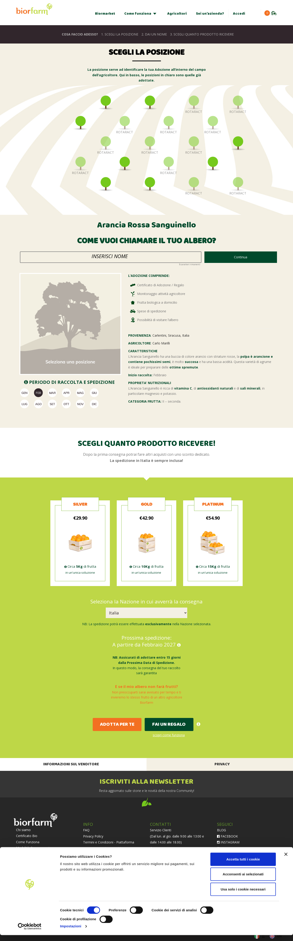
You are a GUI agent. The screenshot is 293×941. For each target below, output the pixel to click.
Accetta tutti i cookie (243, 865)
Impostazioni (70, 932)
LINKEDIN (226, 848)
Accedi (239, 14)
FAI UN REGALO (169, 724)
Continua (240, 257)
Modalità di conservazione (35, 848)
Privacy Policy (93, 836)
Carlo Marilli (161, 343)
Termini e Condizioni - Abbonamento (110, 848)
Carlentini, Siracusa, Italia (170, 335)
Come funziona (137, 14)
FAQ (86, 830)
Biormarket (105, 14)
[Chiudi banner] (286, 860)
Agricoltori (177, 14)
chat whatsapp (165, 848)
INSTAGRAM (228, 842)
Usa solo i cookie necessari (243, 895)
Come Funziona (27, 842)
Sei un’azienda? (210, 14)
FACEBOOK (227, 836)
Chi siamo (23, 830)
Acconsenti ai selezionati (243, 880)
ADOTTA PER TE (117, 724)
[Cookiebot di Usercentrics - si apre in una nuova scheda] (30, 932)
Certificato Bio (26, 836)
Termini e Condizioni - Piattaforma (108, 842)
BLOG (221, 830)
